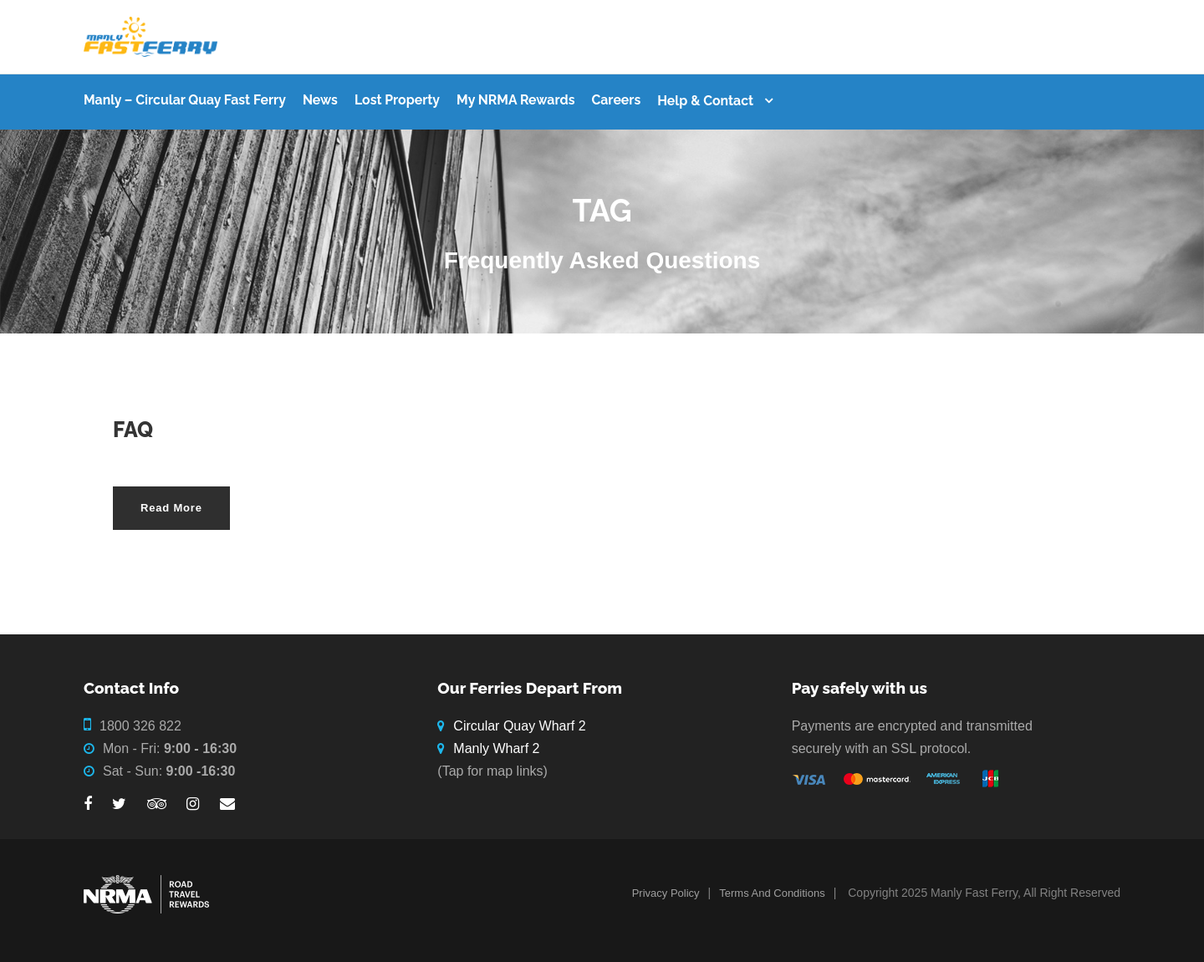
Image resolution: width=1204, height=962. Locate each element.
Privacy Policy (666, 893)
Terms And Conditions (771, 893)
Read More (171, 507)
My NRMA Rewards (515, 100)
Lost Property (397, 100)
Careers (615, 100)
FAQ (133, 429)
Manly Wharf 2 (496, 748)
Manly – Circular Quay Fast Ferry (185, 100)
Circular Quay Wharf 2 (519, 726)
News (320, 100)
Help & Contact (705, 101)
